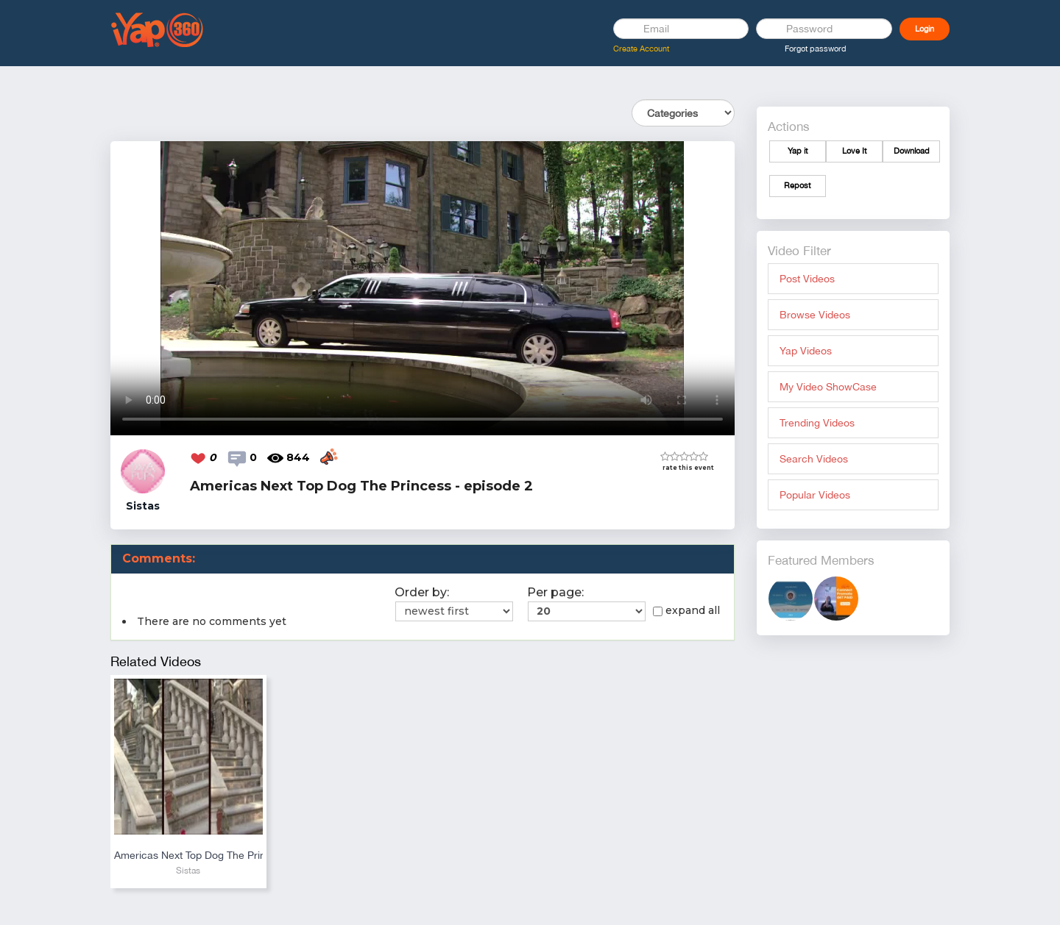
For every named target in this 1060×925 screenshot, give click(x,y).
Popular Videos (815, 495)
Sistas (188, 870)
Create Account (641, 48)
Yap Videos (806, 351)
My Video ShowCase (828, 387)
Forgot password (816, 48)
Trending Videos (817, 423)
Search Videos (814, 459)
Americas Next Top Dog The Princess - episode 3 (188, 855)
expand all (686, 610)
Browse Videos (815, 315)
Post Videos (807, 279)
